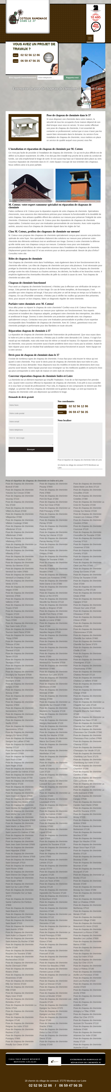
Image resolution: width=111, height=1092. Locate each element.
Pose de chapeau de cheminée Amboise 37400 (87, 1028)
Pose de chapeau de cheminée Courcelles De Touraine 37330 (87, 533)
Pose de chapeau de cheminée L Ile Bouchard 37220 (54, 897)
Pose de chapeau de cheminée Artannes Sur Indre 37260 (87, 1034)
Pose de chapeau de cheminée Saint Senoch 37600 (20, 752)
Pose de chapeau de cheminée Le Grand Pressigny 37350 (55, 934)
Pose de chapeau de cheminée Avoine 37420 (87, 985)
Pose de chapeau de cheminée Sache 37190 (20, 946)
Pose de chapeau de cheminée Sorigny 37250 (20, 685)
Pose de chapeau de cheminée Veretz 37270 (20, 582)
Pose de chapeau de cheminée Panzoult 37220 (53, 546)
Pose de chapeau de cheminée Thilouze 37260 (20, 643)
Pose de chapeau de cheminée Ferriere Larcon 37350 (53, 970)
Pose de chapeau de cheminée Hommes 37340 (53, 909)
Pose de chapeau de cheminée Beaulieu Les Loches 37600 (87, 937)
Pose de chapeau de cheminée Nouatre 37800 (53, 570)
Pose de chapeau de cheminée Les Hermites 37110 (55, 915)
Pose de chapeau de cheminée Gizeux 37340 (53, 940)
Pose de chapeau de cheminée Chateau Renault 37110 (87, 673)
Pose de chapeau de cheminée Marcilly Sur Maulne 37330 (53, 733)
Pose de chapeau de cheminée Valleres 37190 (20, 600)
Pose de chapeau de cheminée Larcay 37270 (53, 867)
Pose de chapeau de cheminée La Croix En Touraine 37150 (88, 503)
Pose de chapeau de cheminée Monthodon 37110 (53, 679)
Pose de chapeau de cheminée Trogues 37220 (20, 612)
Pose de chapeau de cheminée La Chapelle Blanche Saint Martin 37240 (88, 711)
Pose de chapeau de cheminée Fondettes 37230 (53, 958)
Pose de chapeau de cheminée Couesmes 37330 (87, 546)
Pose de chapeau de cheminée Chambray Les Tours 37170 (87, 755)
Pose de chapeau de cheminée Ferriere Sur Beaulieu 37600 (53, 964)
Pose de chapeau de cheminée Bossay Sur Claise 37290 (87, 888)
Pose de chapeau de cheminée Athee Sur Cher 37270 (87, 1015)
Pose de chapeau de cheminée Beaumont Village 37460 (87, 918)
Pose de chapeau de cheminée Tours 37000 (20, 618)
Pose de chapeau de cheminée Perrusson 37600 (53, 515)
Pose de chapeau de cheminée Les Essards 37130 (55, 1000)
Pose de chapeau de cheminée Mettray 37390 (53, 697)
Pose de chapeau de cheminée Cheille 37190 (87, 649)
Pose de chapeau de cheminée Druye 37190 (53, 1018)
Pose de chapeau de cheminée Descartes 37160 (53, 921)
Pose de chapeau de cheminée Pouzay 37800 (53, 485)
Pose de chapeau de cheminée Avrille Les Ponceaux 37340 (87, 973)
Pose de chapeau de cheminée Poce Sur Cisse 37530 (53, 503)
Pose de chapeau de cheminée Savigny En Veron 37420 (20, 733)
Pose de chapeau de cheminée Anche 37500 (87, 991)
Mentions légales (25, 1062)
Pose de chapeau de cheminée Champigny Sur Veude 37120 (87, 749)
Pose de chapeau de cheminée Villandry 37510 (20, 552)
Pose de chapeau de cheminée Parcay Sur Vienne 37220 (53, 533)
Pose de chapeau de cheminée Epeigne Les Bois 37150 (53, 1012)
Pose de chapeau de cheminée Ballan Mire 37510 (87, 949)
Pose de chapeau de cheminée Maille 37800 (53, 758)
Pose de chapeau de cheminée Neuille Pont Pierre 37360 (53, 612)
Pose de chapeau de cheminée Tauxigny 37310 (20, 661)
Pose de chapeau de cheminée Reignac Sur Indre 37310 (20, 1024)
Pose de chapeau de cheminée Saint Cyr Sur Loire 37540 (20, 885)
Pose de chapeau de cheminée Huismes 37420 (53, 903)
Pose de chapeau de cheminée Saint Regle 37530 (20, 764)
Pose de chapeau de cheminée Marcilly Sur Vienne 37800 (53, 727)
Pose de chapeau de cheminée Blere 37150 (87, 894)
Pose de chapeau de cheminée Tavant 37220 (20, 655)
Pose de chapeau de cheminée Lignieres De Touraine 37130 (53, 843)
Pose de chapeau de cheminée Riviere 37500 (20, 970)
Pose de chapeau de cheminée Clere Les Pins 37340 (87, 564)
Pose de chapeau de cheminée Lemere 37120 (53, 861)
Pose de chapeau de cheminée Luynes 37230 (53, 776)
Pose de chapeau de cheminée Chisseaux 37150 (87, 612)
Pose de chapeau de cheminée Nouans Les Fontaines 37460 (53, 576)
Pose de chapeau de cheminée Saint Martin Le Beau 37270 (20, 824)
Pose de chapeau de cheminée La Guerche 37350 (55, 927)
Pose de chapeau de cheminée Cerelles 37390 (87, 773)
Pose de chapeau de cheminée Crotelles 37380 (87, 497)
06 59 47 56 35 (78, 412)
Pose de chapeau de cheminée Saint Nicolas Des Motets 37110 (20, 800)
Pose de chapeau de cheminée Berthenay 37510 (87, 906)
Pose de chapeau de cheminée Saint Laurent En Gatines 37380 (20, 830)
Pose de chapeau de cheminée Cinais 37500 (87, 594)
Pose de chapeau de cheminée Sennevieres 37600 (20, 709)
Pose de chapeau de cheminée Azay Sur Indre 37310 (87, 955)
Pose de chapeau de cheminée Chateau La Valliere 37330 (87, 679)
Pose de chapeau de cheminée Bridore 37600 (87, 821)
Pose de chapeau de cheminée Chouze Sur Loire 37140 (87, 606)
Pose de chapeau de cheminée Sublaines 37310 (20, 667)
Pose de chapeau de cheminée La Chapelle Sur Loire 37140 (88, 703)
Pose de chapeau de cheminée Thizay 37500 (20, 636)
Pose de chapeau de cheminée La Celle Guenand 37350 (88, 791)
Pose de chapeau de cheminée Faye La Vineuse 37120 (53, 982)
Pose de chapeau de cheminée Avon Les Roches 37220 (87, 979)
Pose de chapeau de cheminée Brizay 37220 (87, 815)
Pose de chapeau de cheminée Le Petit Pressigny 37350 (55, 509)
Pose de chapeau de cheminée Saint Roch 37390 (20, 758)
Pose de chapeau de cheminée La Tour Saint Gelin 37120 (21, 624)
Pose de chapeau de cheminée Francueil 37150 (53, 952)
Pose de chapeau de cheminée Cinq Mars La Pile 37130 (87, 588)
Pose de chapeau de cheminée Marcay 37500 (53, 746)
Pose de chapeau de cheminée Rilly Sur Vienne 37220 (20, 982)
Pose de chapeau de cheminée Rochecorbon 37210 (20, 958)
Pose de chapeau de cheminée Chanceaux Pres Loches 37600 (87, 736)
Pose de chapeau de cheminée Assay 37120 (87, 1040)
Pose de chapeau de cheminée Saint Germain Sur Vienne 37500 (20, 855)
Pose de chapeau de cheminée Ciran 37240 (87, 582)
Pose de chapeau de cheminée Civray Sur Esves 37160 (87, 570)
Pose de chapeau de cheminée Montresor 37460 (53, 667)
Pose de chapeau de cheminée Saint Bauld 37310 (20, 921)
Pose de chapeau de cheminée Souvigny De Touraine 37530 (20, 673)
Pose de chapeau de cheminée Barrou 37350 (87, 943)
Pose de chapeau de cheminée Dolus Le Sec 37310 (53, 1031)
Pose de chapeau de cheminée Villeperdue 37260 (20, 515)
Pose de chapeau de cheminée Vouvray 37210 (20, 497)
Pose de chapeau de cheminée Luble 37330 (53, 788)
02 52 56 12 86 (78, 406)
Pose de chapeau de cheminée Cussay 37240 (53, 1043)
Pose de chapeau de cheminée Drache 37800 (53, 1024)
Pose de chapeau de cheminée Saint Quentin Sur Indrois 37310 (20, 770)
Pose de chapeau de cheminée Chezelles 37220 (87, 624)
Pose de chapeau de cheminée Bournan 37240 (87, 864)
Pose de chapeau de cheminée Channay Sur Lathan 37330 (87, 724)
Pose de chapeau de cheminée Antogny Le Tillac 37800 (87, 1009)
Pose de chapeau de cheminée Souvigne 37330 (20, 679)
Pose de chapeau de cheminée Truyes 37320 (20, 606)
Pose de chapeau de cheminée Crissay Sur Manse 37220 (87, 509)
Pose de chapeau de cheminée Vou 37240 (20, 503)
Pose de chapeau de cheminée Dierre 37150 (53, 1037)
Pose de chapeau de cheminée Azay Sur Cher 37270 (87, 961)
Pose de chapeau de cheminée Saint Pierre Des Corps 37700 (20, 776)
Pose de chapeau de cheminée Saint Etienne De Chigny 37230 (20, 873)
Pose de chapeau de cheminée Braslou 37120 (87, 852)
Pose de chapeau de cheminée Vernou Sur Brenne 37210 (20, 564)
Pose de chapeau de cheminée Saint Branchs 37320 (20, 909)
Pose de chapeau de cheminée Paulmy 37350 (53, 527)
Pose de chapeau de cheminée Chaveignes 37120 (87, 661)
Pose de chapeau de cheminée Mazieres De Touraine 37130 (53, 709)
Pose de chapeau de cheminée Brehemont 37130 (87, 827)
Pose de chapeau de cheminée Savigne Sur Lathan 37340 (20, 740)
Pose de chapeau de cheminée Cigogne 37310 (87, 600)
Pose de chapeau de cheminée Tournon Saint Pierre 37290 (20, 630)
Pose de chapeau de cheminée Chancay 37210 (87, 743)
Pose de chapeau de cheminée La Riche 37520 (21, 1006)
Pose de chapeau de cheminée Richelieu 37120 (20, 1000)
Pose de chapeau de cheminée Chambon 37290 (87, 767)
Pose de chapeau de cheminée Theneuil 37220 (20, 649)
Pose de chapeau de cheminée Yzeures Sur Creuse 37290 (20, 491)
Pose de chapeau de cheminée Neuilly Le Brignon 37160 (53, 606)
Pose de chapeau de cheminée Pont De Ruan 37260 (53, 497)
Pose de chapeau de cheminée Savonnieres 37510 (20, 727)
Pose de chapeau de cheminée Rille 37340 (20, 988)
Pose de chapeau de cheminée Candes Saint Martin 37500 (87, 803)
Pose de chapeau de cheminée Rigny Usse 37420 (20, 994)
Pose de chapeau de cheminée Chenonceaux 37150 (87, 630)
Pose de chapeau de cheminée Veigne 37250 (20, 588)
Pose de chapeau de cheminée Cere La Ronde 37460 (87, 779)
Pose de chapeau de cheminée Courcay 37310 (87, 539)
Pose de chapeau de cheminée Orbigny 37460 (53, 552)
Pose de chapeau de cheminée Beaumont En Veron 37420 (87, 924)
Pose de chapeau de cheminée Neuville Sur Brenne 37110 (53, 600)
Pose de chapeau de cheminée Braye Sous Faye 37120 (87, 846)
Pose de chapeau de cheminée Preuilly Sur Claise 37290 (20, 1043)
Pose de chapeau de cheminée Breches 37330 (87, 834)
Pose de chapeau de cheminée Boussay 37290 (87, 858)
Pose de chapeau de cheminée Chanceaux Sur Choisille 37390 (87, 730)
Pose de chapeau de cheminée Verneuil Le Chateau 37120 (20, 576)
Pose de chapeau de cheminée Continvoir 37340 (87, 558)
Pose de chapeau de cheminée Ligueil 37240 (53, 830)
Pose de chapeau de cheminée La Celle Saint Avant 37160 (88, 785)
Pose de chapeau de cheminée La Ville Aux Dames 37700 (21, 546)
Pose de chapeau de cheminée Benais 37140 (87, 912)
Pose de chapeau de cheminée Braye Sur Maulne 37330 (87, 840)
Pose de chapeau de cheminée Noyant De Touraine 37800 (53, 558)
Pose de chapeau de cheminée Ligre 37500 (53, 837)
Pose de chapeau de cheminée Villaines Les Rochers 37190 (20, 558)
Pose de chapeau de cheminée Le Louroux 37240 (55, 794)
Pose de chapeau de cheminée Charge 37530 (87, 691)
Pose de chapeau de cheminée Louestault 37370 (53, 800)
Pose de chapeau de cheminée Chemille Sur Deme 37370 (87, 643)
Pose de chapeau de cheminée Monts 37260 (53, 655)
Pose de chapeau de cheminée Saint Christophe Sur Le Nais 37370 (20, 893)
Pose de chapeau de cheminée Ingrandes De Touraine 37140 (53, 891)
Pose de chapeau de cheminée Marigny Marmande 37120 (53, 721)
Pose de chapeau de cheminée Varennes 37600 (20, 594)
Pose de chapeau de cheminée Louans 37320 (53, 806)
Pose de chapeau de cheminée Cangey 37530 (87, 797)
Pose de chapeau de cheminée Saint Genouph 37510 (20, 861)
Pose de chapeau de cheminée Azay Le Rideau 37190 (87, 967)
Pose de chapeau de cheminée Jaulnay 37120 (53, 885)
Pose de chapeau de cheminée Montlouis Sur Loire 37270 (53, 673)
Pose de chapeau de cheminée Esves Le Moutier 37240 (53, 994)
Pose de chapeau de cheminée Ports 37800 (53, 491)
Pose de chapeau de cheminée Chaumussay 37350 (87, 667)
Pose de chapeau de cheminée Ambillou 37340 (87, 1003)
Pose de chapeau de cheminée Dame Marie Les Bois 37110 (87, 485)
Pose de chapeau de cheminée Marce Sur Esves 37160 (53, 740)
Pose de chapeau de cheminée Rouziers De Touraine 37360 (20, 952)
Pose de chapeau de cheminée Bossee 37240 (87, 882)
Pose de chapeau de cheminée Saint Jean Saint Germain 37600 (20, 843)
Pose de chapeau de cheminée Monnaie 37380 (53, 691)
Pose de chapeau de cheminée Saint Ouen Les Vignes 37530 (20, 794)
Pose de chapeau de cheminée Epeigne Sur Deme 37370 (53, 1006)
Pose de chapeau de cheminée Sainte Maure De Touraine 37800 (20, 818)
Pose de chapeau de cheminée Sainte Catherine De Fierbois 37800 (20, 902)
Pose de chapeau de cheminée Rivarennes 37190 (20, 976)
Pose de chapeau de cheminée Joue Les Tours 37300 (53, 879)
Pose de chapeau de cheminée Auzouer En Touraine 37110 (87, 1021)
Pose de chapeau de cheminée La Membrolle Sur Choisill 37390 (55, 703)
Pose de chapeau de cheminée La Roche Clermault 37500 (21, 964)
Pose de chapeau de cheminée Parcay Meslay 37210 (53, 539)
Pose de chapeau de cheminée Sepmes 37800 (20, 703)
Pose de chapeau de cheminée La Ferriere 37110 (55, 976)
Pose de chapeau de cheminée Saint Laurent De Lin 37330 (20, 837)
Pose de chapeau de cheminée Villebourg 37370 (20, 539)
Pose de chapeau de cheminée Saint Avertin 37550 (20, 927)
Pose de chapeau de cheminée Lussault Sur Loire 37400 (53, 782)
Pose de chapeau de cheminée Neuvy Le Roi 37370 (53, 594)
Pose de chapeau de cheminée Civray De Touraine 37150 (87, 576)
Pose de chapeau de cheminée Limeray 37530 (53, 824)
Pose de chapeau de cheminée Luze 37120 (53, 770)
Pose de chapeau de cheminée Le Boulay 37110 (88, 876)
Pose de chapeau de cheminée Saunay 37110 (20, 746)
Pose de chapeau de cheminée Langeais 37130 (53, 873)
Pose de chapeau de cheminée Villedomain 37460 (20, 533)
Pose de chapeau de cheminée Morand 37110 (53, 649)
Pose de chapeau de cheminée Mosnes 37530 (53, 643)
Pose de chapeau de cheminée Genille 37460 (53, 946)
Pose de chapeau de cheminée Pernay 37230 (53, 521)
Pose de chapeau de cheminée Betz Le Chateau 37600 (87, 900)
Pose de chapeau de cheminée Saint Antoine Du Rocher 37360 (20, 940)
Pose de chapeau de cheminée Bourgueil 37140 (87, 870)
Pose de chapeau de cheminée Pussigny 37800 (20, 1037)
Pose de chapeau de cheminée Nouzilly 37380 (53, 564)
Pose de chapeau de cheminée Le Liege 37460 (55, 849)
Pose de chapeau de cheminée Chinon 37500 (87, 618)
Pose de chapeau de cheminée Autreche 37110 (87, 1046)
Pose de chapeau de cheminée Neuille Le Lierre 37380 (53, 618)
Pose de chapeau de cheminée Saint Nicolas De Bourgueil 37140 (21, 806)
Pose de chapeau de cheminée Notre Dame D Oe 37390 (53, 582)
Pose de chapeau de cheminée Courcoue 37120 (87, 527)
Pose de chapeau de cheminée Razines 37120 (20, 1031)
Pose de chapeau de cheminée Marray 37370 (53, 715)
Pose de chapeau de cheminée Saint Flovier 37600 (20, 867)
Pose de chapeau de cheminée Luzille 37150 (53, 764)
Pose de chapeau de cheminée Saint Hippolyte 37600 (20, 849)
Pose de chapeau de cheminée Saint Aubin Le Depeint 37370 (20, 934)
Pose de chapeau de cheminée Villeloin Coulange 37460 (20, 521)
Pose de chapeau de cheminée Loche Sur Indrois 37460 (53, 812)
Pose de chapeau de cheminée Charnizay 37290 (87, 685)
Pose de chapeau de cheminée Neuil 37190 (53, 624)
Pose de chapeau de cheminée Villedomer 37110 (20, 527)
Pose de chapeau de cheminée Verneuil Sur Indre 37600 (20, 570)
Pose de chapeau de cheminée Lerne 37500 (53, 855)
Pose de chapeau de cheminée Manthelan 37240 (53, 752)
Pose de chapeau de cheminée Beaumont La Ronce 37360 (87, 931)
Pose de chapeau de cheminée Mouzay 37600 (53, 636)
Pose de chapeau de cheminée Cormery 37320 (87, 552)
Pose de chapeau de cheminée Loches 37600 (53, 818)
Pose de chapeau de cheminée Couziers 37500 (87, 521)
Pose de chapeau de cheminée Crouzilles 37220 (87, 491)
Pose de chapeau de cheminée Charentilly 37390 (87, 697)
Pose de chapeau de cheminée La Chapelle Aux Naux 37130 (88, 718)
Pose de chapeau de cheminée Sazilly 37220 (20, 721)
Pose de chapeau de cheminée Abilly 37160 (87, 997)
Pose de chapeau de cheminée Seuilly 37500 (20, 697)
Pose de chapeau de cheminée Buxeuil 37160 (20, 485)
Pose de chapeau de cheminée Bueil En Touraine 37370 (87, 809)
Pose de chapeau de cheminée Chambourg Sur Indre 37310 (87, 761)
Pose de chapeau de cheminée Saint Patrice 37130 (20, 782)
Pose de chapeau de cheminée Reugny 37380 (20, 1012)
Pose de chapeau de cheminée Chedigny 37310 (87, 655)
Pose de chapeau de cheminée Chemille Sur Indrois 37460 (87, 636)
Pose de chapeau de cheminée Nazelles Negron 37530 (53, 630)
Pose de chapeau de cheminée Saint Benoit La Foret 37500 (20, 915)
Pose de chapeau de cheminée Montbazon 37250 (53, 685)
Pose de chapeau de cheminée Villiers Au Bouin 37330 (20, 509)
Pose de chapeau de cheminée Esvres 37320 (53, 988)
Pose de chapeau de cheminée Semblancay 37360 (20, 715)
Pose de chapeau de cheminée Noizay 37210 (53, 588)
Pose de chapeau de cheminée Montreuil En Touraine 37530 (53, 661)
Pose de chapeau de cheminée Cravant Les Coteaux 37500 (87, 515)
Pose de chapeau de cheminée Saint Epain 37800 (20, 879)
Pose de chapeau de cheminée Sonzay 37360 (20, 691)
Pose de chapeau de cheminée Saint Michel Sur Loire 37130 (20, 812)
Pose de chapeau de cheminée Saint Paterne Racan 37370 (20, 788)
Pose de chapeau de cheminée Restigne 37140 (20, 1018)
